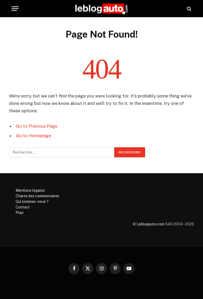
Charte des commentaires (37, 196)
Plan (20, 213)
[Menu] (15, 9)
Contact (23, 207)
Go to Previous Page (36, 126)
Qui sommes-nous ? (32, 201)
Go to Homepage (33, 135)
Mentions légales (30, 190)
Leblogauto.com (150, 224)
